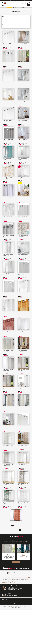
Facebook (8, 615)
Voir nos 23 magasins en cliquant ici (16, 0)
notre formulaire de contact (14, 622)
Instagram (15, 615)
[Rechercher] (16, 5)
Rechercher (28, 5)
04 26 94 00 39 (14, 620)
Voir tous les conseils (16, 595)
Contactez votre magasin (10, 623)
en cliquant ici (15, 628)
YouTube (10, 615)
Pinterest (13, 615)
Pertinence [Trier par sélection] (16, 22)
